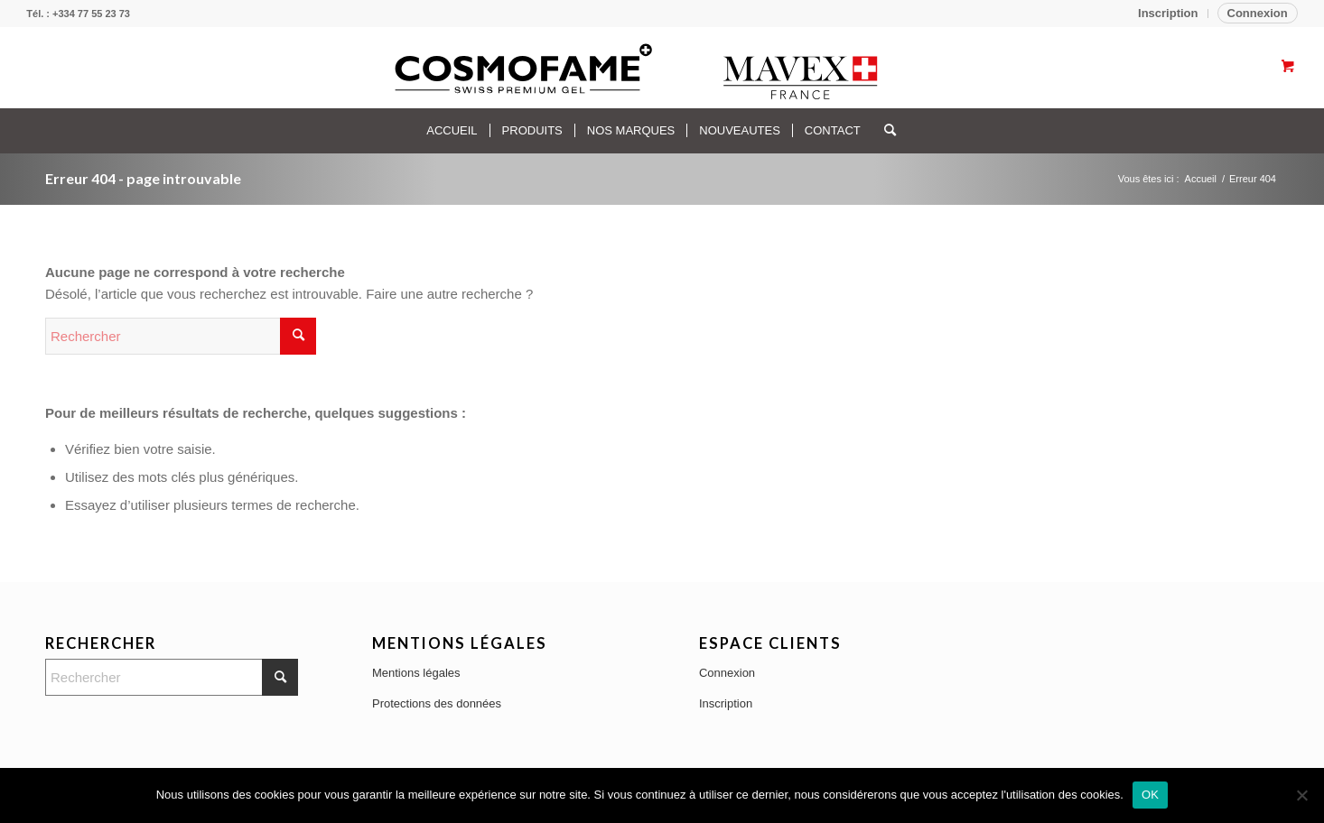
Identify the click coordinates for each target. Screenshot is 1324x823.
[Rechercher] (884, 130)
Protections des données (436, 703)
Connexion (1257, 13)
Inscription (1168, 13)
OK (1150, 794)
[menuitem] (1168, 13)
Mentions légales (416, 673)
